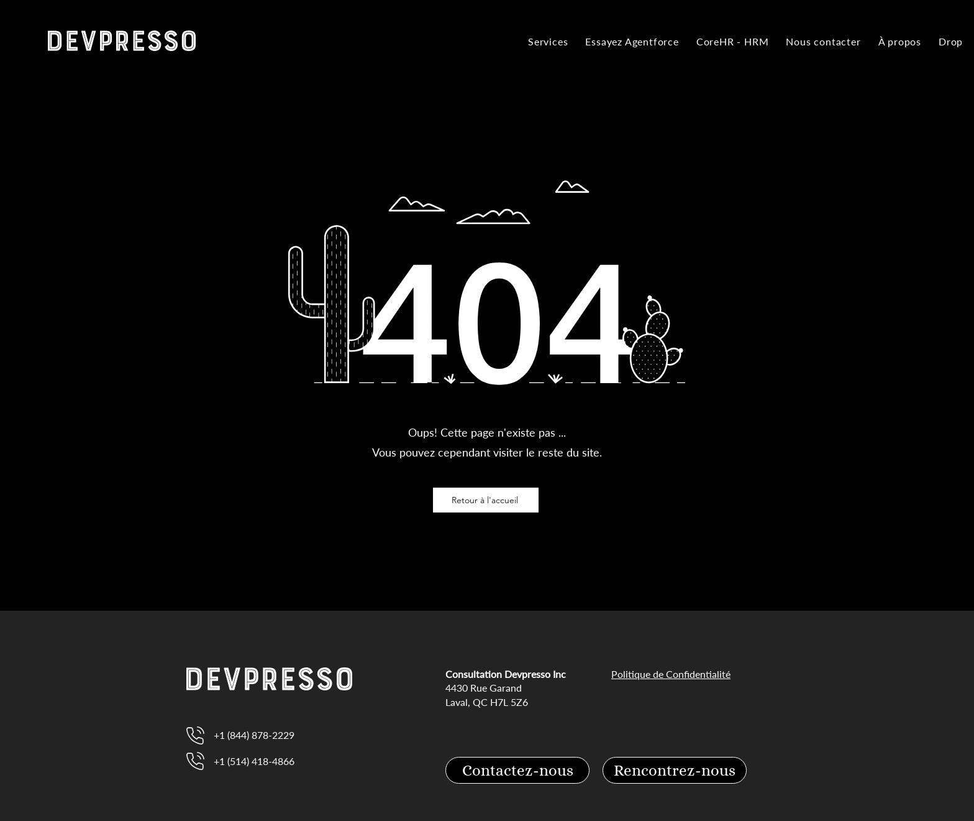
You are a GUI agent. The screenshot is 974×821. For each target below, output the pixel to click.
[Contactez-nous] (517, 770)
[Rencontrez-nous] (675, 770)
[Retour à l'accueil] (486, 500)
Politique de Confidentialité (670, 674)
